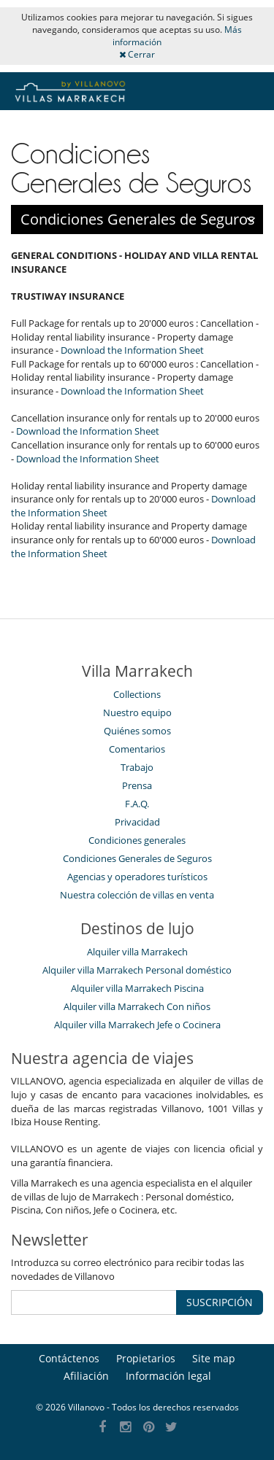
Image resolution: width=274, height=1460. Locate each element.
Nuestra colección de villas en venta (137, 894)
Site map (213, 1358)
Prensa (137, 785)
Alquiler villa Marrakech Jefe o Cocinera (137, 1024)
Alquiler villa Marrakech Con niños (137, 1006)
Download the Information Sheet (132, 350)
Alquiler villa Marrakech (137, 951)
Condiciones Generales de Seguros (137, 858)
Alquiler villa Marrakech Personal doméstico (137, 969)
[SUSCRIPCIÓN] (94, 1302)
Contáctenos (69, 1358)
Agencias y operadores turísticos (137, 876)
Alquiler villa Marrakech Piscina (137, 988)
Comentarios (137, 749)
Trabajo (137, 767)
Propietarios (145, 1358)
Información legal (168, 1376)
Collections (137, 694)
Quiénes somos (137, 730)
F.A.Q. (137, 803)
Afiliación (86, 1376)
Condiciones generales (137, 840)
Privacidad (137, 821)
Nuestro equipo (137, 712)
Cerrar (137, 54)
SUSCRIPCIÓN (219, 1302)
